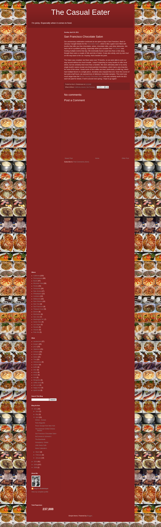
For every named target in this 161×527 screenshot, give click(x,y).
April (37, 417)
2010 (36, 461)
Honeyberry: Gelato (41, 442)
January (38, 458)
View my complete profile (39, 492)
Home (97, 158)
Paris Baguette (40, 423)
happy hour (37, 388)
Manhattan (37, 314)
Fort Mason (116, 48)
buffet (35, 367)
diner (35, 370)
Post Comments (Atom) (81, 162)
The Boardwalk (40, 439)
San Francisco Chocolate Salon (45, 433)
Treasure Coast (38, 309)
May (37, 414)
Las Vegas (36, 324)
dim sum (36, 385)
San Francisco (90, 87)
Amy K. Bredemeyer (41, 488)
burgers (35, 344)
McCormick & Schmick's (43, 436)
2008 (36, 467)
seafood (36, 365)
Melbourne (37, 299)
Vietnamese (37, 362)
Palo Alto (36, 332)
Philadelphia (37, 294)
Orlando (36, 330)
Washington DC (38, 319)
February (39, 455)
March (38, 452)
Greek (35, 375)
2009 (36, 464)
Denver (35, 312)
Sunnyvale (36, 288)
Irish (34, 377)
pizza (35, 347)
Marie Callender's (41, 448)
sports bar (36, 390)
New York (36, 304)
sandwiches (37, 341)
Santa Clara (37, 322)
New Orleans (37, 301)
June (37, 411)
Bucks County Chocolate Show (91, 76)
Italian (35, 357)
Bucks (35, 281)
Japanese (36, 349)
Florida (35, 286)
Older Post (125, 158)
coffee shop (37, 383)
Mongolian (36, 380)
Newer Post (69, 158)
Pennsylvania (37, 278)
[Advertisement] (39, 69)
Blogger (89, 516)
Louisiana (36, 296)
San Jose (36, 317)
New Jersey (37, 291)
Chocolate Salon (93, 44)
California (77, 87)
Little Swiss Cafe (40, 445)
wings (35, 372)
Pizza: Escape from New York (45, 426)
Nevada (35, 327)
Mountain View (38, 283)
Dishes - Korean (40, 420)
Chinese (36, 352)
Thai (34, 359)
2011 (36, 409)
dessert (83, 87)
